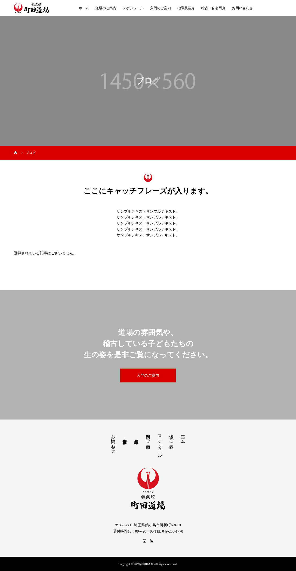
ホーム (84, 8)
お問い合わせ (242, 8)
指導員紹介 (186, 8)
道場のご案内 (106, 8)
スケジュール (133, 8)
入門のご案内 (160, 8)
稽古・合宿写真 (213, 8)
